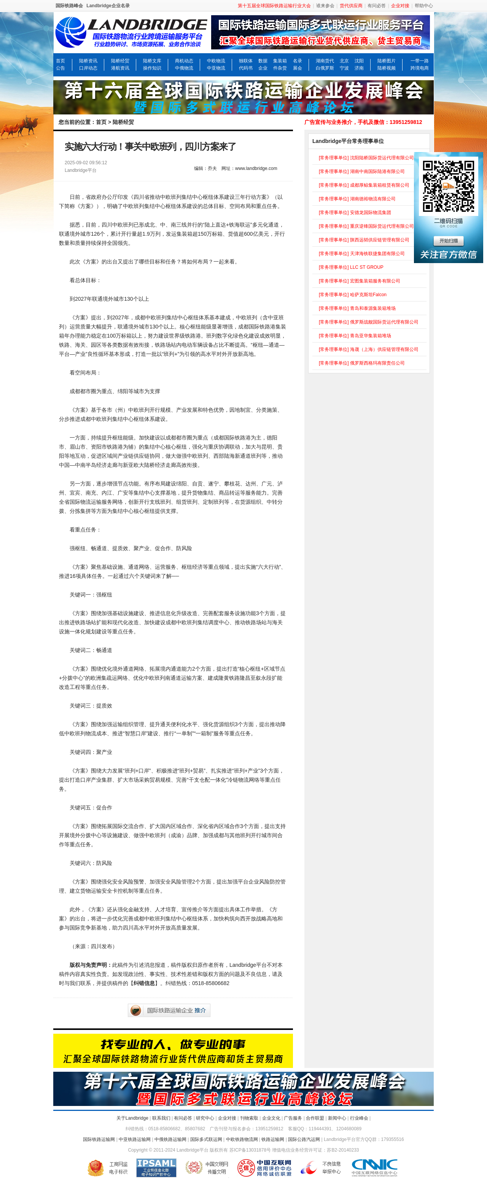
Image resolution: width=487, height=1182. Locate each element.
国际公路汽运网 (304, 1139)
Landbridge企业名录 (107, 5)
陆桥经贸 (120, 60)
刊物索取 (249, 1118)
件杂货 (280, 68)
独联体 (246, 60)
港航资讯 (120, 68)
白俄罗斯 (325, 68)
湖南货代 (325, 60)
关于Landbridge (132, 1118)
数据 (262, 60)
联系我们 (161, 1118)
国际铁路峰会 (69, 5)
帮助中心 (424, 5)
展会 (297, 68)
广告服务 (293, 1118)
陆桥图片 (386, 60)
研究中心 (205, 1118)
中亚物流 (216, 68)
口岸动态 (88, 68)
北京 (344, 60)
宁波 (344, 68)
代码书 (246, 68)
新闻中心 (337, 1118)
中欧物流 (216, 60)
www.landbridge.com (256, 168)
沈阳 (359, 60)
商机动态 (184, 60)
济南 (359, 68)
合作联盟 (315, 1118)
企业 (262, 68)
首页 (60, 60)
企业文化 (271, 1118)
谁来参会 (325, 5)
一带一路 (420, 60)
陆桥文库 (152, 60)
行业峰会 (359, 1118)
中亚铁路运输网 (135, 1139)
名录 (297, 60)
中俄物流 (184, 68)
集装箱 (280, 60)
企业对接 (227, 1118)
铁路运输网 (272, 1139)
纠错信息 (144, 983)
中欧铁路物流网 (242, 1139)
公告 (60, 68)
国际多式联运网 (206, 1139)
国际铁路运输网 (99, 1139)
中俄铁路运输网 (170, 1139)
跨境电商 (420, 68)
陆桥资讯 (88, 60)
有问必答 (377, 5)
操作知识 (152, 68)
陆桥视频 (386, 68)
